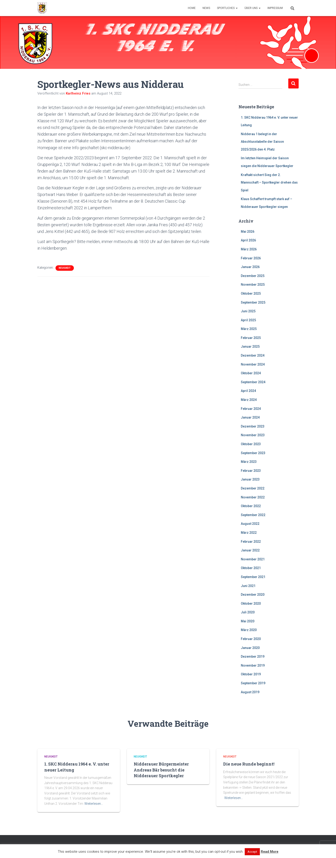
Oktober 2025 (251, 293)
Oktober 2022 (251, 506)
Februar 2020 (251, 639)
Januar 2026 (250, 267)
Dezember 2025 (252, 276)
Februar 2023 (251, 470)
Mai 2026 (247, 231)
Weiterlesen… (93, 803)
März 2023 (249, 462)
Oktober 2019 (251, 674)
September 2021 (253, 577)
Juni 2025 (248, 311)
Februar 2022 (251, 541)
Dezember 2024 (252, 355)
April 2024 (248, 391)
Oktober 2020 (251, 603)
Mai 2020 (247, 621)
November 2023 (253, 435)
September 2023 (253, 453)
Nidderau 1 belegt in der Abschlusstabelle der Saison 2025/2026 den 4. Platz (262, 141)
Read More (269, 852)
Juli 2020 (248, 612)
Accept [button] (252, 851)
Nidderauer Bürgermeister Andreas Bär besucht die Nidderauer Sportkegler (161, 769)
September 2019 (253, 683)
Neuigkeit (65, 268)
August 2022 (250, 523)
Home (192, 8)
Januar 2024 (250, 417)
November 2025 (253, 284)
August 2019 (250, 692)
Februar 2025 (251, 338)
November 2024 (253, 364)
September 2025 (253, 302)
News (206, 8)
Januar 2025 (250, 346)
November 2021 (253, 559)
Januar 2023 (250, 479)
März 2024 (249, 400)
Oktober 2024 (251, 373)
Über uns (252, 8)
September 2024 (253, 382)
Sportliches (227, 8)
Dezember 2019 (252, 656)
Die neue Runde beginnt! (248, 764)
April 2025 (248, 320)
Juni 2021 (248, 586)
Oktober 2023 (251, 444)
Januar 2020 (250, 648)
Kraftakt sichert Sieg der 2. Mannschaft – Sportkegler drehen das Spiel (269, 182)
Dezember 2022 (252, 488)
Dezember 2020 (252, 594)
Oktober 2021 (251, 568)
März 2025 (249, 329)
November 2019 (253, 665)
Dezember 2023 (252, 426)
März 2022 (249, 532)
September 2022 (253, 515)
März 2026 (249, 249)
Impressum (275, 8)
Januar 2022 (250, 550)
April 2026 (248, 240)
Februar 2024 (251, 409)
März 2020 (249, 630)
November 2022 (253, 497)
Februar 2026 (251, 258)
